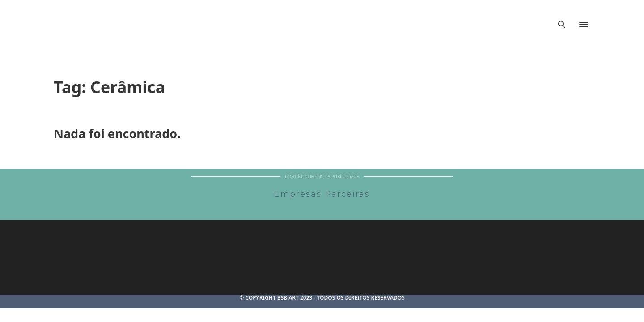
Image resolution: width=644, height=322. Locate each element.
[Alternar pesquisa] (561, 25)
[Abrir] (583, 24)
